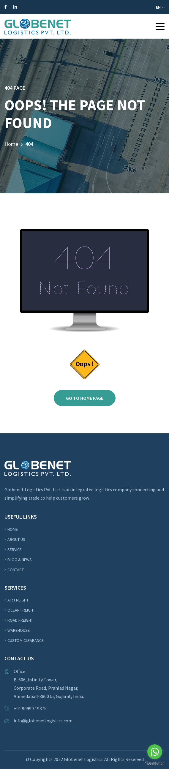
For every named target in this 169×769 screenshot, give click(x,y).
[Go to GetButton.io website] (154, 763)
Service (14, 549)
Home (11, 143)
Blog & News (19, 559)
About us (16, 539)
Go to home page (84, 398)
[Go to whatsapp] (154, 751)
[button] (160, 26)
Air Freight (18, 600)
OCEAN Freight (21, 610)
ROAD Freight (20, 620)
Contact (15, 569)
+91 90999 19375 (30, 708)
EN (160, 7)
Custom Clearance (25, 640)
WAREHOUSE (18, 630)
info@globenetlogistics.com (43, 721)
